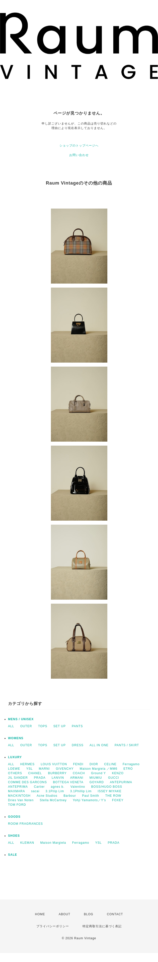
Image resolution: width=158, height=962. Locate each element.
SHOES (14, 835)
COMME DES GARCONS (27, 782)
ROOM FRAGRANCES (25, 823)
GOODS (14, 816)
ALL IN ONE (99, 745)
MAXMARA (16, 791)
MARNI (44, 768)
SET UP (59, 726)
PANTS (77, 726)
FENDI (78, 764)
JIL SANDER (18, 777)
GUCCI (113, 777)
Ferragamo (131, 764)
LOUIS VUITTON (54, 764)
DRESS (77, 745)
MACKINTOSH (19, 795)
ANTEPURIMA (121, 782)
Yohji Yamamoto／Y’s (89, 800)
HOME (40, 914)
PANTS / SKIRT (127, 745)
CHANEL (35, 773)
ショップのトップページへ (79, 145)
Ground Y (98, 773)
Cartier (39, 786)
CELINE (110, 764)
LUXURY (15, 757)
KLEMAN (27, 842)
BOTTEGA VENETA (68, 782)
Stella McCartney (53, 800)
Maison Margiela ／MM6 (98, 768)
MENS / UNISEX (21, 719)
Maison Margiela (53, 842)
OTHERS (15, 773)
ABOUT (64, 914)
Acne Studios (47, 795)
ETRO (128, 768)
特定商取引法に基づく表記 (102, 926)
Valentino (77, 786)
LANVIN (58, 777)
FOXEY (118, 800)
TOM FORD (17, 804)
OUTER (26, 726)
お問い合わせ (79, 155)
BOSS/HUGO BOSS (106, 786)
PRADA (39, 777)
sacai (35, 791)
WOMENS (15, 738)
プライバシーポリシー (52, 926)
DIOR (94, 764)
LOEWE (14, 768)
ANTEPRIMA (18, 786)
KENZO (117, 773)
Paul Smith (90, 795)
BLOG (88, 914)
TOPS (42, 726)
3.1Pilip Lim (54, 791)
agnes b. (57, 786)
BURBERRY (57, 773)
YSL (29, 768)
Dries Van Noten (21, 800)
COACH (79, 773)
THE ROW (113, 795)
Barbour (69, 795)
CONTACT (115, 914)
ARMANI (77, 777)
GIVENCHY (65, 768)
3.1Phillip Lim (81, 791)
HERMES (27, 764)
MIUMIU (96, 777)
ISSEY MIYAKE (109, 791)
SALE (12, 854)
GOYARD (97, 782)
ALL (11, 726)
